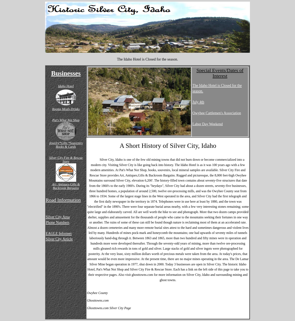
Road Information (63, 200)
